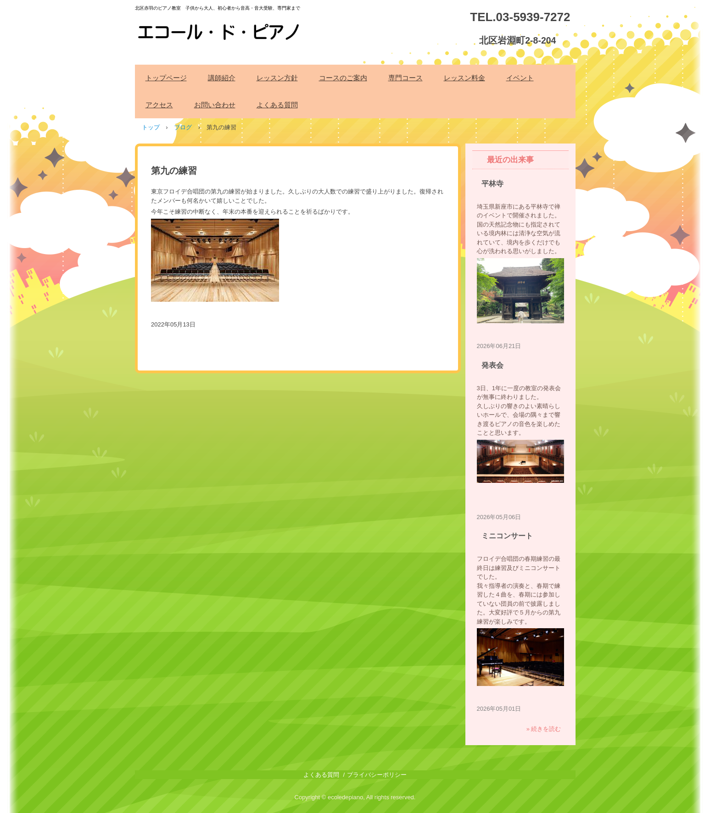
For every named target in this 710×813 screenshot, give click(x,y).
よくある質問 (277, 105)
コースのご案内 (343, 78)
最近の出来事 (510, 159)
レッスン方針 (277, 78)
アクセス (159, 105)
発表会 (492, 365)
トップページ (166, 78)
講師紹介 (221, 78)
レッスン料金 (464, 78)
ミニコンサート (507, 536)
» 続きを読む (543, 728)
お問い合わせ (214, 105)
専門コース (405, 78)
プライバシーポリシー (377, 774)
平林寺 (492, 184)
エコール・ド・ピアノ (220, 27)
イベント (520, 78)
